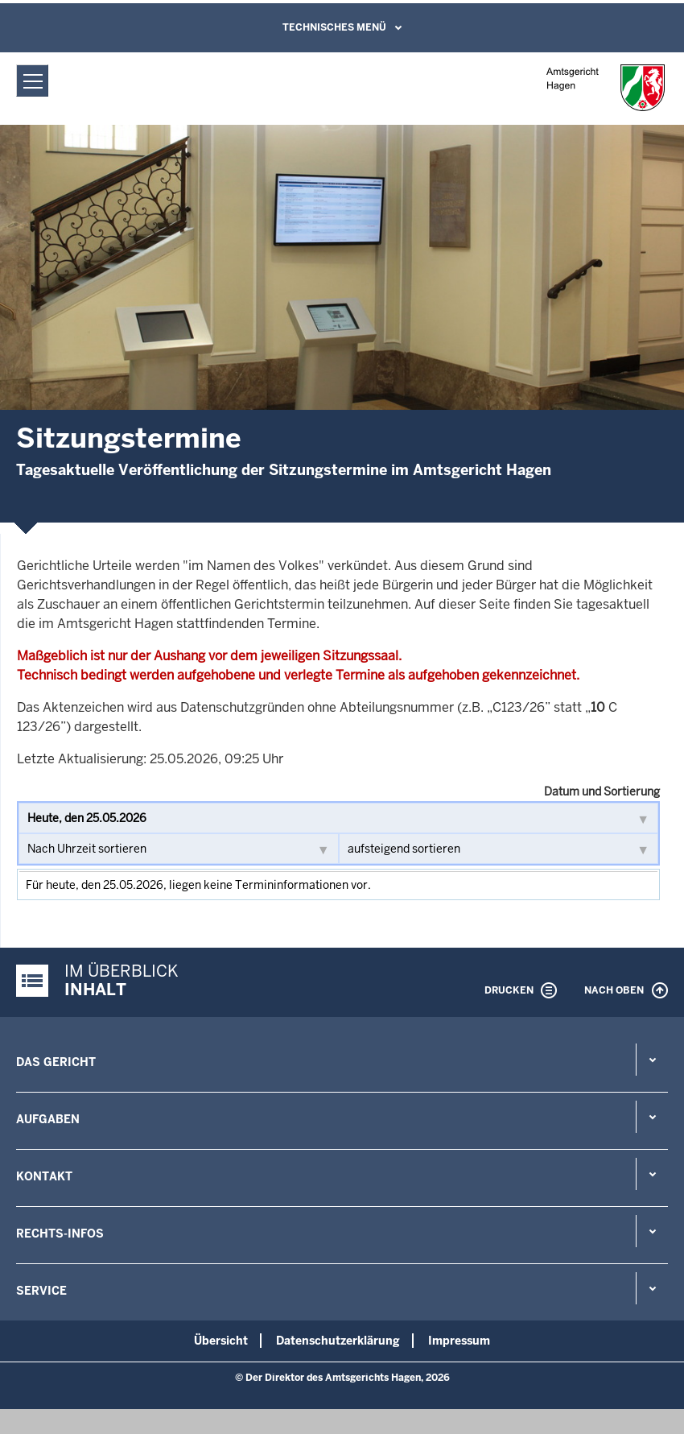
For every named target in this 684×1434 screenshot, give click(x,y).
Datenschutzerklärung (338, 1340)
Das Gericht (56, 1062)
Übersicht (221, 1340)
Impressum (459, 1340)
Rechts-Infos (60, 1233)
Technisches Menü (334, 27)
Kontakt (44, 1176)
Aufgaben (48, 1119)
